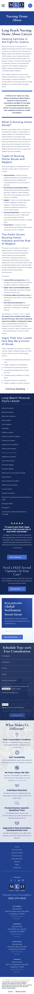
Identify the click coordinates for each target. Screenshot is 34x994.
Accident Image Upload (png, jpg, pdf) (15, 686)
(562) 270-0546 (17, 898)
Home (17, 847)
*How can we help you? (10, 692)
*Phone (4, 668)
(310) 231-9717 (17, 909)
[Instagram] (23, 880)
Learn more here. (20, 780)
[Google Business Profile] (19, 880)
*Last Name (6, 662)
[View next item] (24, 552)
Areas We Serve (17, 859)
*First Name (6, 656)
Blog (17, 865)
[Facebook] (11, 880)
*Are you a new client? (9, 680)
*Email (4, 674)
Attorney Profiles (17, 853)
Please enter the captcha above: (13, 707)
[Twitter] (15, 880)
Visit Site (17, 919)
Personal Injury (17, 856)
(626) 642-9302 (17, 962)
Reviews (17, 862)
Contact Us (17, 868)
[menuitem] (17, 408)
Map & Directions (17, 916)
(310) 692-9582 (17, 944)
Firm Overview (17, 850)
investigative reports (18, 314)
